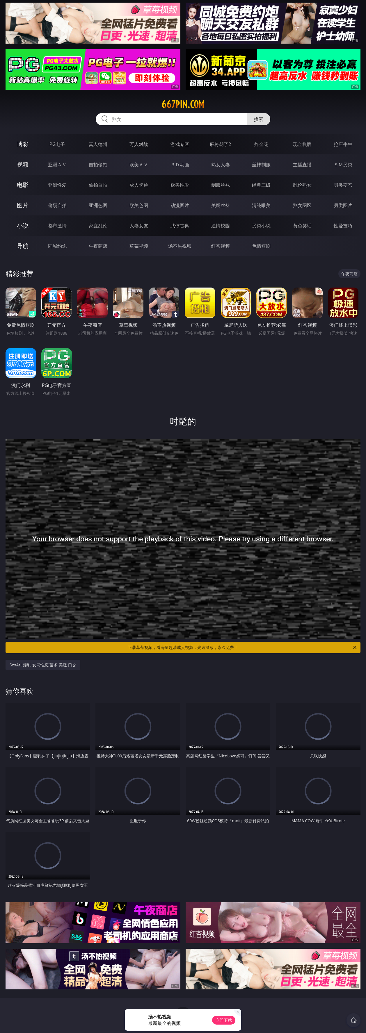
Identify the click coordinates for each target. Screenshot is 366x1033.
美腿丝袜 (220, 205)
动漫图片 (179, 205)
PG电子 (57, 144)
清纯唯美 (261, 205)
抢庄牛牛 (343, 144)
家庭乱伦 (98, 225)
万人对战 (138, 144)
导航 (23, 246)
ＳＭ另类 (343, 164)
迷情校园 (220, 225)
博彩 (23, 144)
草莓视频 (138, 246)
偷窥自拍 (57, 205)
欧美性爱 (179, 185)
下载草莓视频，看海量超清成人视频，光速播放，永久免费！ (243, 647)
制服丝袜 (220, 185)
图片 (23, 205)
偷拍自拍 (98, 185)
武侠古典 (179, 225)
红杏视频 (220, 246)
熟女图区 (302, 205)
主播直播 (302, 164)
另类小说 (261, 225)
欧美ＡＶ (138, 164)
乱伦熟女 (302, 185)
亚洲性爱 (57, 185)
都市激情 (57, 225)
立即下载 (224, 1020)
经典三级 (261, 185)
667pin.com (182, 104)
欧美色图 (138, 205)
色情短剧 (261, 246)
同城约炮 (57, 246)
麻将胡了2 (220, 144)
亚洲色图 (98, 205)
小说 (23, 225)
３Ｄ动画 (179, 164)
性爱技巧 (343, 225)
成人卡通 (138, 185)
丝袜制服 (261, 164)
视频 (23, 164)
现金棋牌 (302, 144)
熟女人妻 (220, 164)
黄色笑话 (302, 225)
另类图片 (343, 205)
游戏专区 (179, 144)
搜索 (258, 119)
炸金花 (261, 144)
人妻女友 (138, 225)
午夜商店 (98, 246)
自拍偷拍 (98, 164)
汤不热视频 (179, 246)
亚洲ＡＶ (57, 164)
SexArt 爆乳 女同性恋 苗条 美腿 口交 (43, 665)
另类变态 (343, 185)
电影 (23, 185)
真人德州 (98, 144)
